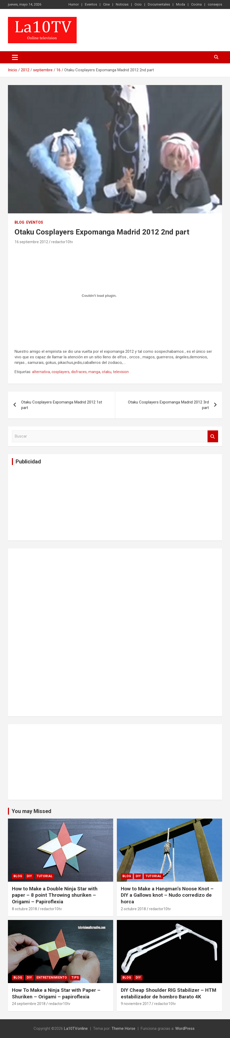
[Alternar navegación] (15, 57)
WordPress (185, 1028)
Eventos (91, 4)
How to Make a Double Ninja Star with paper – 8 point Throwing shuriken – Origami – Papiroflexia (55, 895)
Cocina (196, 4)
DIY (29, 876)
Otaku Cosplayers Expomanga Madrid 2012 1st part (61, 405)
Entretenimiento (51, 977)
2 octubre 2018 (133, 909)
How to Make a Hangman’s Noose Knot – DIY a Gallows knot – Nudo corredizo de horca (167, 895)
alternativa (41, 372)
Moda (180, 4)
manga (94, 372)
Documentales (159, 4)
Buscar (213, 436)
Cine (106, 4)
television (121, 372)
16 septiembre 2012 (31, 242)
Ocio (138, 4)
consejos (215, 4)
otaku (106, 372)
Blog (19, 222)
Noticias (122, 4)
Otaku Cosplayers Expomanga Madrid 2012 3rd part (168, 405)
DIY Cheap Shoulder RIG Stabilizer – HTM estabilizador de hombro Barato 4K (168, 993)
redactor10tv (62, 242)
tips (75, 977)
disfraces (79, 372)
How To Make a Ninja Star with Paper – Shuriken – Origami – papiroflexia (56, 993)
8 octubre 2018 (24, 909)
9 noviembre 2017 (136, 1004)
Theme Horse (123, 1028)
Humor (73, 4)
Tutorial (44, 876)
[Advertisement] (51, 502)
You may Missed (31, 811)
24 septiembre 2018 (28, 1004)
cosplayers (61, 372)
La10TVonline (76, 1028)
